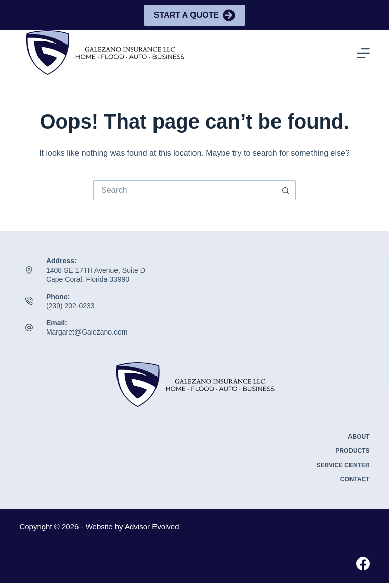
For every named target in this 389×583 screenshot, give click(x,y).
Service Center (342, 465)
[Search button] (286, 190)
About (359, 436)
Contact (355, 479)
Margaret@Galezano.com (87, 332)
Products (352, 450)
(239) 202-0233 (70, 306)
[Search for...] (184, 190)
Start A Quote (194, 15)
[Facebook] (363, 563)
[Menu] (363, 53)
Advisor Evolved (152, 526)
